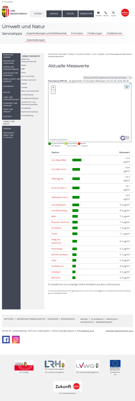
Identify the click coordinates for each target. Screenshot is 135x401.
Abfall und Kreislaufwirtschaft (28, 60)
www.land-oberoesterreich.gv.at (119, 331)
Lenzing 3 (56, 271)
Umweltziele (26, 108)
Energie (24, 87)
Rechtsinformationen (29, 112)
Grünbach (56, 227)
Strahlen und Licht (28, 80)
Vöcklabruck (57, 266)
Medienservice (68, 319)
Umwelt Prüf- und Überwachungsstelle (29, 103)
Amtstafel (9, 319)
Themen (38, 14)
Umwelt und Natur (31, 56)
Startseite (62, 54)
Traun (54, 233)
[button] (127, 86)
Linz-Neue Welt (59, 160)
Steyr (54, 260)
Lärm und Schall (27, 76)
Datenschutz (86, 322)
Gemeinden (53, 319)
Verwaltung (86, 14)
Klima (23, 73)
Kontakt (84, 319)
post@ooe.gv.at (87, 331)
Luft (23, 69)
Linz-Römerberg (59, 210)
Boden (23, 65)
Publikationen (114, 33)
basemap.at (63, 139)
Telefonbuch (97, 319)
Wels (53, 216)
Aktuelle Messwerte (56, 57)
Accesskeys (8, 2)
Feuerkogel (57, 248)
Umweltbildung (27, 115)
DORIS (57, 139)
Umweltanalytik (27, 95)
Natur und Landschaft (30, 91)
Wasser (24, 84)
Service (54, 14)
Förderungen (94, 33)
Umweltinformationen (29, 98)
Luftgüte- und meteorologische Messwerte (114, 54)
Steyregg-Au (57, 178)
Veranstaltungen (35, 40)
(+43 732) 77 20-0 (66, 331)
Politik (70, 14)
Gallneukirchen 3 (60, 197)
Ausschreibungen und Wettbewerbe (46, 33)
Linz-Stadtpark (58, 204)
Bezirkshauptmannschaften (31, 319)
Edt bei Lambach (59, 254)
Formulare (77, 33)
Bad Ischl (56, 277)
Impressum (111, 319)
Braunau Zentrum (60, 222)
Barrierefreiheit (104, 322)
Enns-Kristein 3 (59, 187)
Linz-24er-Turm (59, 169)
